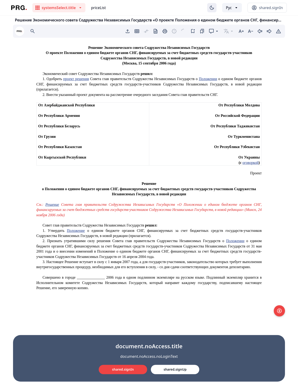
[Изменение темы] (212, 7)
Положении (208, 79)
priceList (98, 7)
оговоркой (250, 163)
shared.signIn (123, 369)
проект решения (76, 79)
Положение (76, 231)
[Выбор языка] (232, 7)
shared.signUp (175, 369)
